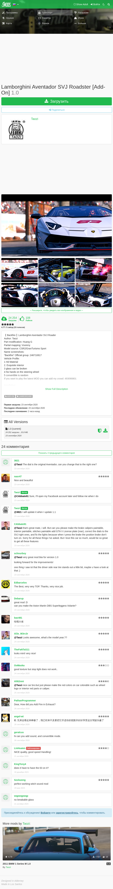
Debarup (19, 598)
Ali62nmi (19, 681)
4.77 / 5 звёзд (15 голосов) (13, 327)
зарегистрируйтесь (67, 812)
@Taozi (18, 464)
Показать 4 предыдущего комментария (56, 453)
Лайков (29, 320)
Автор (24, 492)
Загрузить (56, 101)
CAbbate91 (20, 524)
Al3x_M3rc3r (21, 633)
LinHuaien (19, 748)
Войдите (45, 812)
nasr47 (18, 476)
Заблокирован (33, 748)
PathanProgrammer (25, 700)
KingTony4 (20, 764)
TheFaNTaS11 (22, 649)
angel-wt (19, 716)
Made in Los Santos (11, 884)
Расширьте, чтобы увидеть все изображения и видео (56, 310)
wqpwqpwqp (21, 796)
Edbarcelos (20, 582)
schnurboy (20, 553)
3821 (16, 460)
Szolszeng (19, 780)
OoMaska (19, 665)
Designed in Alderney (12, 880)
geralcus (19, 732)
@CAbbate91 (21, 496)
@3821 (18, 512)
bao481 (18, 617)
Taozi (34, 119)
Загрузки (12, 320)
